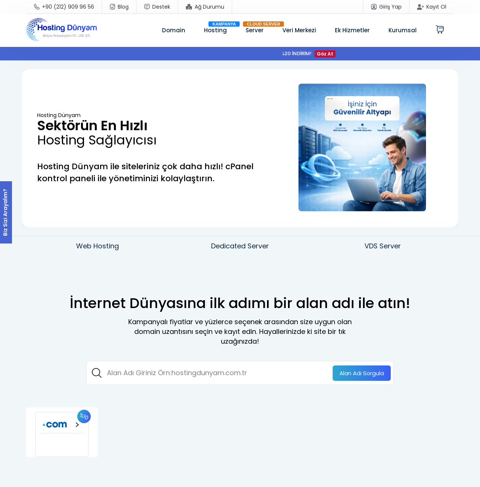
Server (255, 30)
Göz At (328, 54)
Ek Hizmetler (352, 30)
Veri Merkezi (299, 30)
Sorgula (361, 373)
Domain (173, 30)
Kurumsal (402, 30)
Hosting (215, 30)
